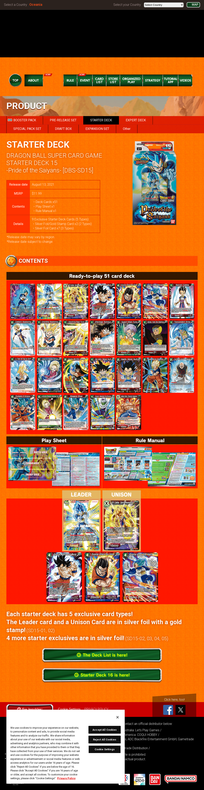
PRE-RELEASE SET (63, 120)
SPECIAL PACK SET (27, 129)
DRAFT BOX (63, 129)
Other (126, 129)
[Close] (117, 717)
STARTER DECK (101, 120)
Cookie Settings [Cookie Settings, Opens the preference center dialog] (105, 749)
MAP (195, 4)
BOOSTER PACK (22, 120)
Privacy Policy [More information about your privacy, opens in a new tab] (66, 778)
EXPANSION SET (97, 129)
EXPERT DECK (136, 120)
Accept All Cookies (104, 729)
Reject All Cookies (104, 739)
